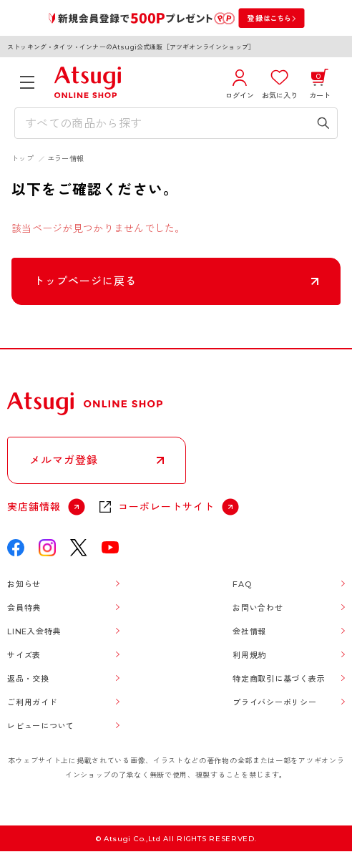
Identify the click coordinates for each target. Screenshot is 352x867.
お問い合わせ (258, 608)
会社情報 (249, 631)
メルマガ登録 (63, 460)
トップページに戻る (85, 281)
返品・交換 (28, 679)
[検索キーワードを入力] (165, 123)
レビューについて (40, 726)
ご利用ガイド (32, 702)
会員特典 (24, 608)
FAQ (242, 584)
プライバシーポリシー (275, 702)
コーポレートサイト (166, 506)
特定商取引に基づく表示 (279, 679)
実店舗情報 (34, 506)
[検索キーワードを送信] (323, 123)
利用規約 (249, 655)
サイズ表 (24, 655)
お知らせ (24, 584)
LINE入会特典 (34, 631)
